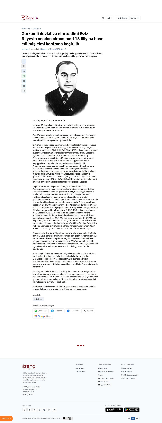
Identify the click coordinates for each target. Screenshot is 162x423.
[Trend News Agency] (28, 366)
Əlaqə (100, 375)
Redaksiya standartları (106, 378)
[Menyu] (135, 18)
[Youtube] (39, 410)
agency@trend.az (28, 394)
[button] (24, 61)
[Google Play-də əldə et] (132, 409)
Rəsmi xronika (80, 372)
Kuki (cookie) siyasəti (128, 378)
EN (129, 418)
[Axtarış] (103, 18)
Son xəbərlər (79, 368)
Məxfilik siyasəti (126, 372)
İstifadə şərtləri (126, 368)
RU (137, 418)
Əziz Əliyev (38, 299)
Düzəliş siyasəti (103, 382)
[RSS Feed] (54, 410)
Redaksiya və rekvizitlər (106, 372)
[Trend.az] (29, 18)
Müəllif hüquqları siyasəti (129, 375)
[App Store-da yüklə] (114, 409)
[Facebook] (29, 410)
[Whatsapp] (24, 410)
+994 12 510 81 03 (28, 392)
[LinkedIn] (49, 410)
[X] (34, 410)
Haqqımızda (102, 368)
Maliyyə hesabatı (104, 385)
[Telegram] (44, 410)
